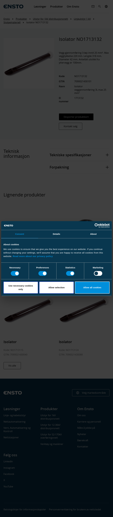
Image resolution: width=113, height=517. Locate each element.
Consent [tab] (19, 234)
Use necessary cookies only (20, 287)
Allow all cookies (92, 287)
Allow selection (56, 287)
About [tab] (93, 234)
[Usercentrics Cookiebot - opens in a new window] (97, 225)
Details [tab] (56, 234)
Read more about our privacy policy (33, 256)
